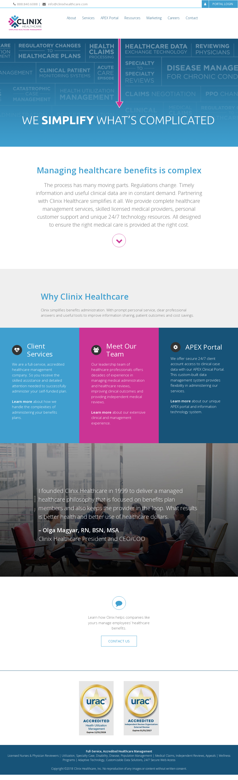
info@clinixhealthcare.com (68, 4)
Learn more (22, 401)
